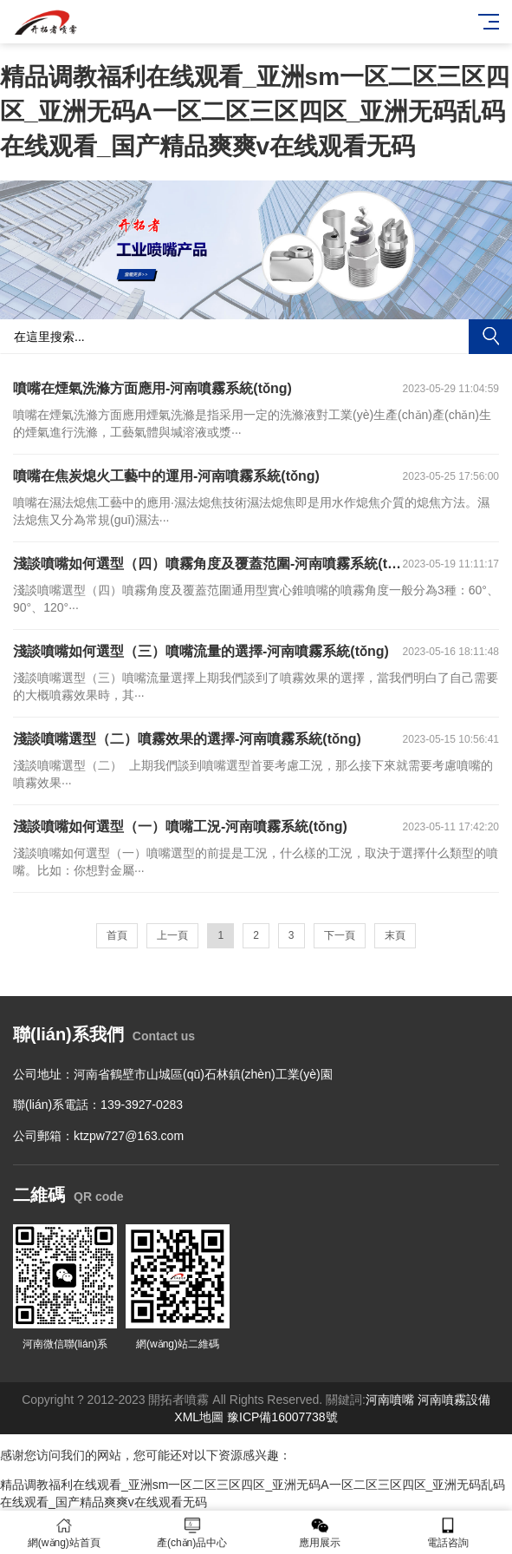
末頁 (395, 935)
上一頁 (172, 935)
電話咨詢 (448, 1533)
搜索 (490, 336)
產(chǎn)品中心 (192, 1533)
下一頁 (339, 935)
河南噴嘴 (390, 1399)
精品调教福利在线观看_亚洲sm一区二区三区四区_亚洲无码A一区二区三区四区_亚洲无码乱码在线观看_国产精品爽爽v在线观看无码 (254, 111)
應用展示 (320, 1533)
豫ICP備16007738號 (282, 1417)
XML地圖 (199, 1417)
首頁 (117, 935)
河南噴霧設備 (454, 1399)
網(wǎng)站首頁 (64, 1533)
